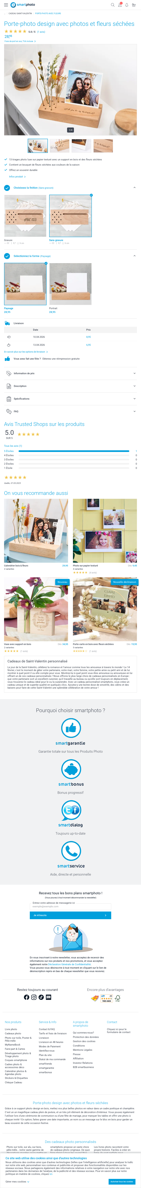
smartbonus (45, 1072)
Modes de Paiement (50, 1046)
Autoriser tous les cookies (122, 1182)
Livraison (44, 1037)
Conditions (79, 1045)
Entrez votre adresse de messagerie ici (54, 903)
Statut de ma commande (52, 1059)
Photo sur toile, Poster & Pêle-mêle (18, 1039)
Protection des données (86, 1037)
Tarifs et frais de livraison (53, 1033)
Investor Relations (83, 1062)
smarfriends (45, 1063)
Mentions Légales (82, 1049)
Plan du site (45, 1055)
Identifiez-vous (47, 1050)
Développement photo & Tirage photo (18, 1055)
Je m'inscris (40, 915)
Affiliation (78, 1058)
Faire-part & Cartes (15, 1048)
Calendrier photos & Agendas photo (15, 1073)
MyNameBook (12, 1044)
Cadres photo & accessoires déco (14, 1066)
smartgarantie (46, 1068)
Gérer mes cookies (17, 1181)
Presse (76, 1054)
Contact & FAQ (47, 1029)
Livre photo (11, 1029)
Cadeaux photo (13, 1033)
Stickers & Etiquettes (16, 1078)
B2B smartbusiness (83, 1067)
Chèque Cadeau (13, 1082)
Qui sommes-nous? (83, 1032)
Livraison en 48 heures (51, 1042)
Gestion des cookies (84, 1041)
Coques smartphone (16, 1060)
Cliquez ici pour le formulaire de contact (118, 1031)
